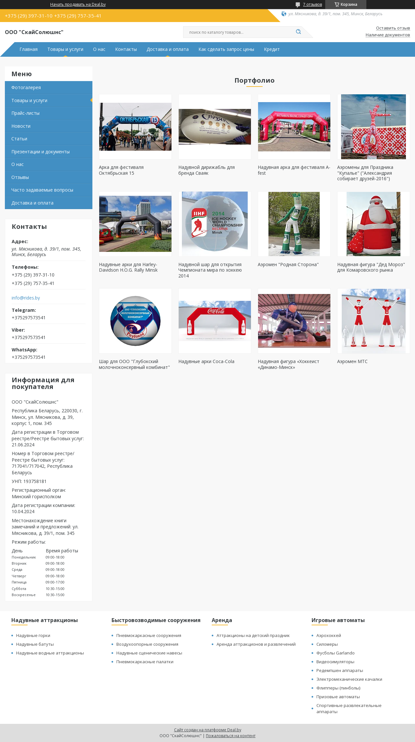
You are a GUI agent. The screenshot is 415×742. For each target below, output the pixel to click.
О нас (99, 49)
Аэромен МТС (352, 361)
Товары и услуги (65, 49)
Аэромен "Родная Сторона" (288, 264)
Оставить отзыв (393, 28)
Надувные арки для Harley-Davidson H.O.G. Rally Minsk (128, 267)
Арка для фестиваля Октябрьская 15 (121, 170)
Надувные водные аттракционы (50, 653)
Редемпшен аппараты (339, 670)
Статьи (19, 138)
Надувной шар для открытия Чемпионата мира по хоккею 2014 (210, 270)
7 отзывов (312, 4)
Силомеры (327, 644)
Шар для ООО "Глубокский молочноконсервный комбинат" (134, 364)
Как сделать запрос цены (226, 49)
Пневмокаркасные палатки (144, 662)
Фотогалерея (26, 87)
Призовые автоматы (338, 697)
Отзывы (20, 177)
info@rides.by (26, 298)
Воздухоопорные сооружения (147, 644)
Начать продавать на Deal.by (78, 4)
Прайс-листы (25, 113)
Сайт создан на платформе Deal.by (207, 730)
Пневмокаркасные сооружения (148, 635)
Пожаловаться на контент (230, 735)
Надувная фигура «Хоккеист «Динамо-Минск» (288, 364)
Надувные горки (33, 635)
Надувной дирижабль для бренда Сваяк (206, 170)
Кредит (272, 49)
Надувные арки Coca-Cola (206, 361)
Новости (20, 126)
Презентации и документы (40, 151)
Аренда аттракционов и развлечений (256, 644)
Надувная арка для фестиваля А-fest (294, 170)
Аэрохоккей (328, 635)
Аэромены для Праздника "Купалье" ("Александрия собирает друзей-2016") (365, 173)
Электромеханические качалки (349, 679)
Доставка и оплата (168, 49)
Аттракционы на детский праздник (253, 635)
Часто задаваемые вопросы (42, 190)
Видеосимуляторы (335, 662)
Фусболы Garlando (335, 653)
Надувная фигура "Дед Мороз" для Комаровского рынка (371, 267)
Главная (28, 49)
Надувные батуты (35, 644)
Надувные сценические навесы (149, 653)
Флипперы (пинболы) (338, 688)
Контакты (126, 49)
